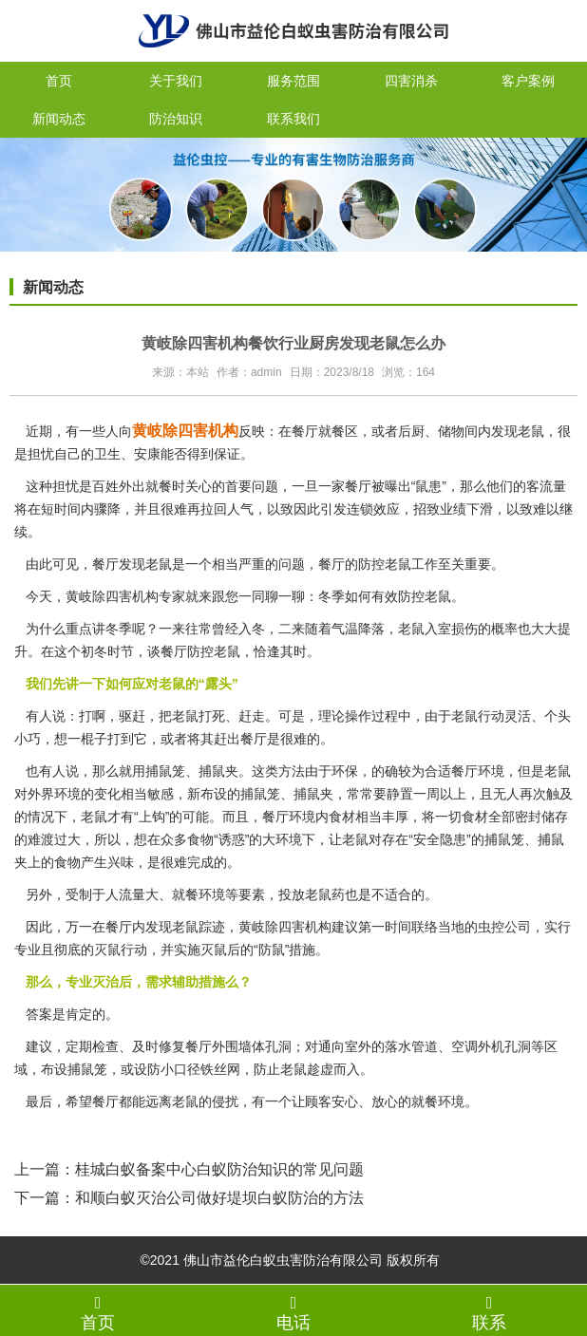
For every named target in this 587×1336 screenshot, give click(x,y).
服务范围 (293, 80)
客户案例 (528, 80)
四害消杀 (411, 80)
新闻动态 (58, 118)
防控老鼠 (424, 596)
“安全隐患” (439, 839)
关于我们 (175, 80)
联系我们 (293, 118)
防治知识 (175, 118)
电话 (293, 1312)
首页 (59, 80)
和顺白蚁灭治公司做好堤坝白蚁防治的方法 (219, 1198)
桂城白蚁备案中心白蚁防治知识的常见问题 (219, 1169)
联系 (489, 1312)
